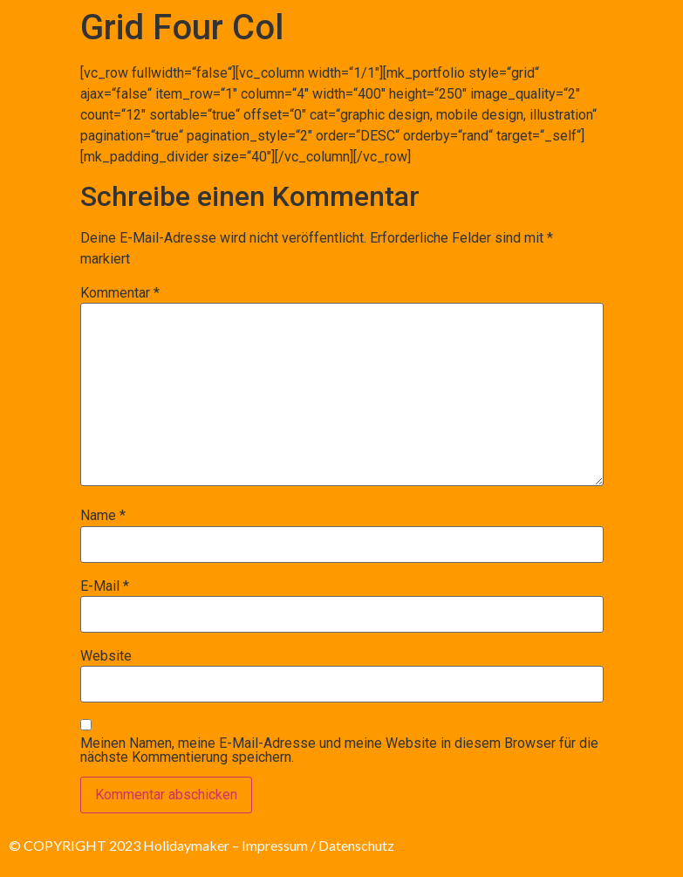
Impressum (275, 845)
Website (106, 656)
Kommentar (120, 293)
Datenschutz (356, 845)
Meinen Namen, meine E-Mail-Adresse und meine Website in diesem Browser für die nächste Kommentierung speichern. (339, 750)
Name (103, 516)
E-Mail (104, 586)
